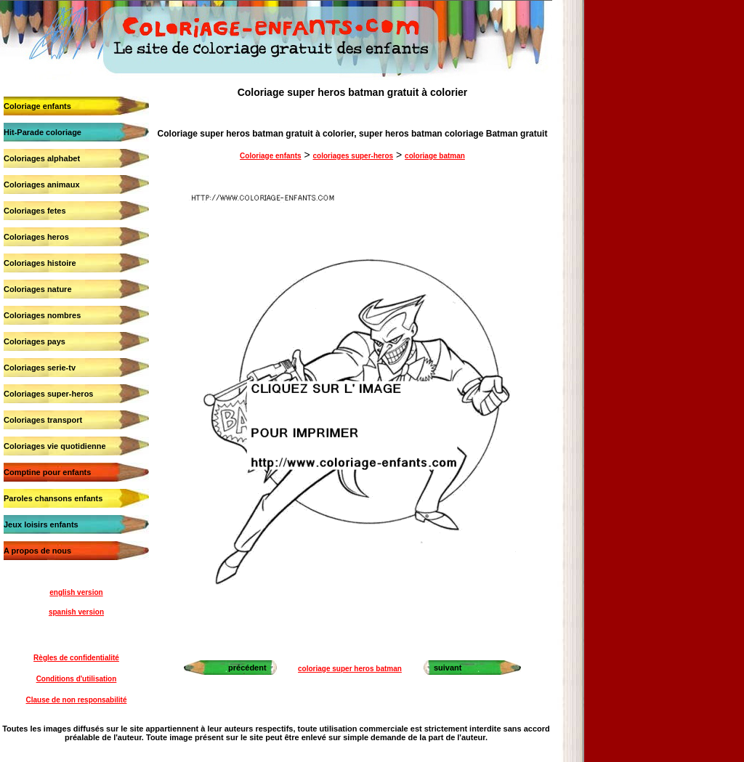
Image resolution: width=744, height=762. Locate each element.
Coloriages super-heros (48, 393)
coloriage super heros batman (350, 669)
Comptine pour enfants (47, 472)
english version (75, 592)
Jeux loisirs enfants (41, 524)
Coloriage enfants (37, 106)
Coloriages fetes (35, 210)
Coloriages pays (34, 341)
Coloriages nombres (42, 315)
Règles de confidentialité (76, 658)
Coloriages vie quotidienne (55, 446)
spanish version (76, 612)
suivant (448, 667)
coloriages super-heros (353, 156)
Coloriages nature (38, 289)
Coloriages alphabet (42, 158)
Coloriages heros (36, 236)
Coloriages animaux (42, 184)
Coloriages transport (43, 420)
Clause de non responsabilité (76, 700)
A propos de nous (37, 550)
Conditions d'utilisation (76, 679)
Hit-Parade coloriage (42, 132)
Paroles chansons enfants (53, 498)
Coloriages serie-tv (40, 367)
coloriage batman (435, 156)
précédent (247, 667)
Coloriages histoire (40, 263)
